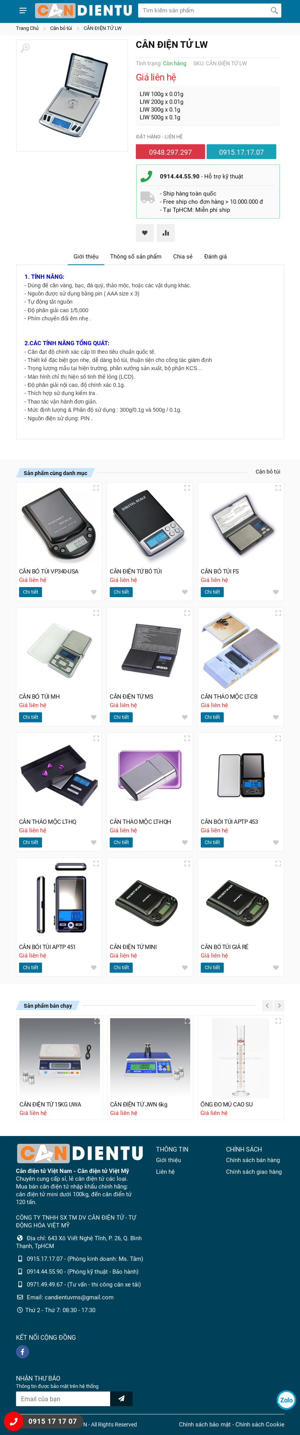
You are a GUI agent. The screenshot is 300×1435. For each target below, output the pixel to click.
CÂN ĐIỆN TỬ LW (103, 28)
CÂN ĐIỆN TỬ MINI (133, 947)
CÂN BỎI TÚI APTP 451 (47, 947)
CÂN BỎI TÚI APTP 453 (229, 821)
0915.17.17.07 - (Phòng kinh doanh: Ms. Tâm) (85, 1258)
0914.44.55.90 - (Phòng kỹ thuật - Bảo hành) (83, 1271)
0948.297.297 (170, 152)
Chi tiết (30, 592)
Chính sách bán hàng (253, 1160)
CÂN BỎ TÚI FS (220, 571)
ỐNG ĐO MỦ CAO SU (226, 1104)
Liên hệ (165, 1171)
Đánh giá (215, 256)
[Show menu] (23, 10)
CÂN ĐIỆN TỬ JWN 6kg (138, 1104)
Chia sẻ (183, 256)
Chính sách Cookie (259, 1424)
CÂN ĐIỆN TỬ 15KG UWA (50, 1104)
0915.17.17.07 (241, 152)
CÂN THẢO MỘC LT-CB (229, 696)
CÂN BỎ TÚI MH (39, 696)
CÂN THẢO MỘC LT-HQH (140, 821)
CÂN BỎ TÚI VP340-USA (49, 571)
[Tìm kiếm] (274, 10)
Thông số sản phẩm (135, 256)
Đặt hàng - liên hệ (159, 137)
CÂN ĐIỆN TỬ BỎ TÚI (135, 571)
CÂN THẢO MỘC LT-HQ (47, 821)
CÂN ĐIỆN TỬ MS (131, 696)
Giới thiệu (86, 256)
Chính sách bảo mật (205, 1424)
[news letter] (121, 1398)
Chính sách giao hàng (254, 1171)
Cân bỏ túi (61, 28)
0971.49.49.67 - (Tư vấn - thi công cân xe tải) (84, 1284)
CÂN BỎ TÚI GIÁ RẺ (225, 947)
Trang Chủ (27, 28)
